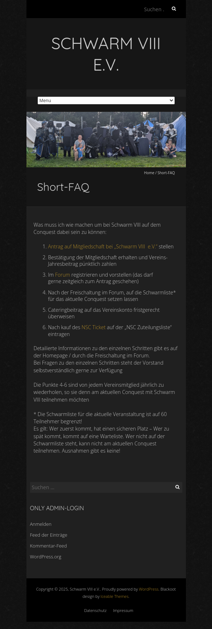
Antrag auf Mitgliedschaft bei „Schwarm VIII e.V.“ (103, 246)
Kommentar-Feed (48, 545)
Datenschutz (95, 610)
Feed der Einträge (48, 535)
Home (149, 172)
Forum (62, 274)
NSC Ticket (93, 327)
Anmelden (41, 524)
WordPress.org (45, 556)
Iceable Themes (115, 596)
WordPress (148, 589)
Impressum (123, 610)
